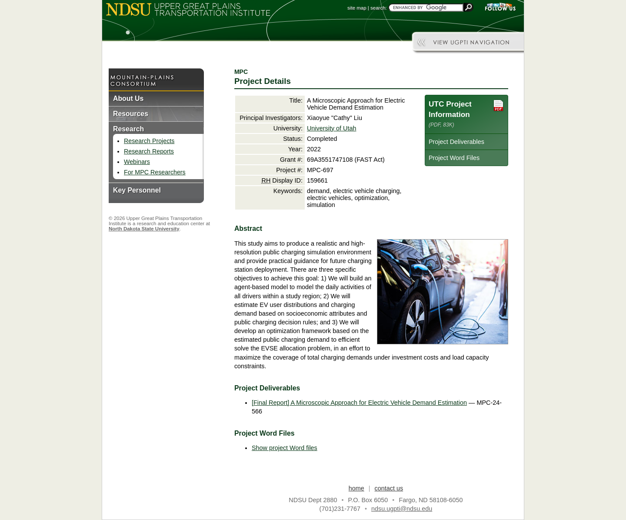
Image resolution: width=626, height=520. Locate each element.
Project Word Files (454, 157)
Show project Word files (284, 447)
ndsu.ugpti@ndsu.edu (401, 508)
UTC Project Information (466, 113)
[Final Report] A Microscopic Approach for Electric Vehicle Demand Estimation (359, 402)
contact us (389, 488)
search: (378, 7)
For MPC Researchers (155, 172)
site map (356, 7)
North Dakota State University (144, 228)
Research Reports (149, 151)
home (356, 488)
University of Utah (331, 128)
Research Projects (149, 140)
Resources (130, 113)
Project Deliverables (456, 141)
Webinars (137, 161)
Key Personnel (137, 190)
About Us (128, 98)
